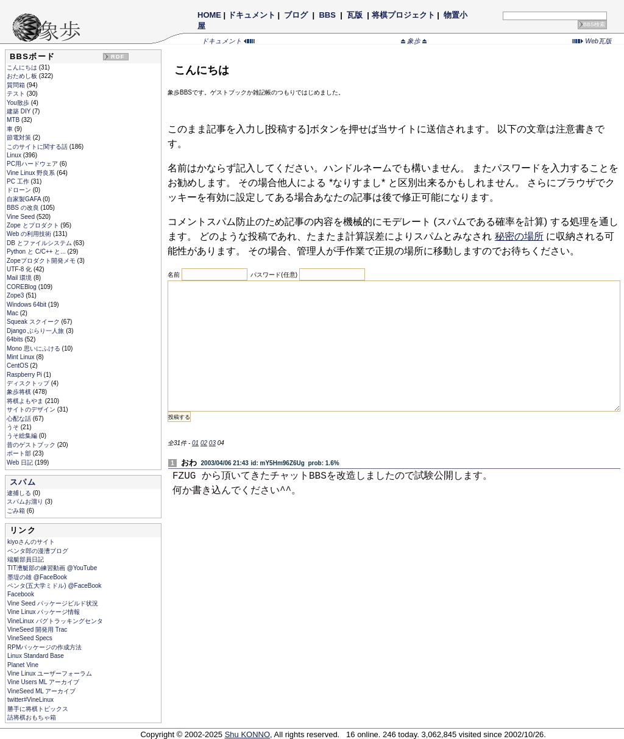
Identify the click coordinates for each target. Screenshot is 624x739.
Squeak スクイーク (34, 321)
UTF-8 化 (20, 269)
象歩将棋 (20, 391)
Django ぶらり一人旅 (36, 330)
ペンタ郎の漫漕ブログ (37, 551)
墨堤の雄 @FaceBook (37, 577)
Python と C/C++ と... (37, 251)
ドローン (20, 190)
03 (212, 443)
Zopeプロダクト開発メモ (42, 260)
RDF (117, 57)
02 (203, 443)
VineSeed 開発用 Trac (37, 629)
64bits (15, 339)
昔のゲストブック (32, 444)
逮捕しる (20, 493)
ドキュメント (251, 15)
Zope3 (16, 295)
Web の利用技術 (30, 233)
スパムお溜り (26, 501)
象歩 (414, 41)
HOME (209, 15)
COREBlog (22, 287)
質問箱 (17, 85)
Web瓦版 (592, 41)
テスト (17, 93)
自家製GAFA (25, 199)
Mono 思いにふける (34, 348)
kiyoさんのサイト (31, 541)
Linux (15, 155)
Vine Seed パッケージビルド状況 (52, 603)
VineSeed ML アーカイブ (41, 691)
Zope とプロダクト (33, 225)
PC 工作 (18, 181)
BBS (327, 15)
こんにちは (23, 67)
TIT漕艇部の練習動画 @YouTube (52, 568)
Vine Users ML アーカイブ (43, 682)
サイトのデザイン (32, 409)
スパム (23, 482)
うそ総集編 (23, 435)
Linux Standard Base (35, 655)
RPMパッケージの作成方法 (44, 647)
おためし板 (23, 76)
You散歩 (19, 102)
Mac (13, 313)
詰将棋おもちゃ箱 (31, 717)
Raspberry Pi (25, 374)
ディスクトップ (29, 383)
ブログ (296, 15)
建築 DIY (19, 111)
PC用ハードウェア (33, 163)
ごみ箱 (17, 510)
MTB (14, 119)
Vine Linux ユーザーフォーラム (49, 673)
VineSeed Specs (29, 638)
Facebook (20, 594)
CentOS (18, 365)
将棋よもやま (26, 401)
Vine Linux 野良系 (32, 173)
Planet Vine (22, 665)
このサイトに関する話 (38, 146)
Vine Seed (22, 216)
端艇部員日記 (25, 559)
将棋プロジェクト (403, 15)
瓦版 (354, 15)
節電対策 (20, 137)
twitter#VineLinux (30, 699)
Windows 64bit (27, 304)
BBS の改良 (24, 207)
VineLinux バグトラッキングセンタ (55, 621)
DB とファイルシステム (40, 243)
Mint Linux (21, 357)
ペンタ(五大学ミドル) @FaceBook (54, 585)
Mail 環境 (20, 277)
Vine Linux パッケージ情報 (43, 612)
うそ (14, 427)
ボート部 (20, 453)
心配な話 (20, 418)
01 (195, 443)
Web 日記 (21, 462)
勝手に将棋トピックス (37, 708)
